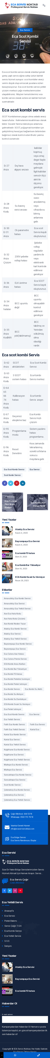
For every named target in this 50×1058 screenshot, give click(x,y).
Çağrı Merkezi (17, 882)
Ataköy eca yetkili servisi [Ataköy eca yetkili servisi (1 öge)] (15, 639)
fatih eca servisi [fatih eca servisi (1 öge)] (37, 724)
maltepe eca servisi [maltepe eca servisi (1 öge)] (13, 770)
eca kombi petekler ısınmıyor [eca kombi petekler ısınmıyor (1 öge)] (17, 679)
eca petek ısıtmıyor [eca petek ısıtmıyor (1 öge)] (12, 709)
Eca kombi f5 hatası (25, 553)
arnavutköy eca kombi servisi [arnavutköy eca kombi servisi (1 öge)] (17, 598)
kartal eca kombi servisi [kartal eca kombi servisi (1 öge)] (15, 734)
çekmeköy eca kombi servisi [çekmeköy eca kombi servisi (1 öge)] (17, 790)
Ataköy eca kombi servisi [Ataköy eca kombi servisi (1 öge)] (15, 629)
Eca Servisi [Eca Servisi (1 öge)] (34, 714)
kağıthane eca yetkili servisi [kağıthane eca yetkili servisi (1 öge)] (17, 760)
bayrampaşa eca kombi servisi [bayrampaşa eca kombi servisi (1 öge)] (18, 644)
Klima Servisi (30, 1052)
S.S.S (6, 941)
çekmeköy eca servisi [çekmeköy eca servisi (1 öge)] (14, 795)
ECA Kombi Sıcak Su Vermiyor (30, 577)
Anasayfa (9, 910)
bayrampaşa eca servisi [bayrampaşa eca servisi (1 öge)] (15, 649)
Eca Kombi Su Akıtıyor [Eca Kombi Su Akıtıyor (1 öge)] (13, 694)
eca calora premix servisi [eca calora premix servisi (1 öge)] (15, 659)
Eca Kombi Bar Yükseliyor (28, 565)
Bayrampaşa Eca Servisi (27, 541)
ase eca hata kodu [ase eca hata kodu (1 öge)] (12, 613)
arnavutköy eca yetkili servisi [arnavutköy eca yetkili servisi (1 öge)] (17, 608)
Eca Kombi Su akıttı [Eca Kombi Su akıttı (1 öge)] (33, 689)
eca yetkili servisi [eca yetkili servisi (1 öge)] (12, 719)
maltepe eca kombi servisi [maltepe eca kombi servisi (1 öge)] (16, 765)
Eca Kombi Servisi (13, 931)
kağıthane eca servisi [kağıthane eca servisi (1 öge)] (14, 754)
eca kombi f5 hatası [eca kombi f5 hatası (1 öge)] (13, 674)
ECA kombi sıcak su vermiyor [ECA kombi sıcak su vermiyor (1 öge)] (17, 704)
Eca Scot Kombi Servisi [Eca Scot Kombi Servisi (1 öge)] (14, 714)
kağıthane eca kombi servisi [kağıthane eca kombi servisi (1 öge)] (17, 749)
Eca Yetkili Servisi (12, 936)
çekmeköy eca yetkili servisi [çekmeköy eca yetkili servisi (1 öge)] (17, 800)
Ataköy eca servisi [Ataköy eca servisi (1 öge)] (12, 634)
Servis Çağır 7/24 (12, 926)
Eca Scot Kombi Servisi (14, 469)
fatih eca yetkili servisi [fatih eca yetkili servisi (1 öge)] (14, 729)
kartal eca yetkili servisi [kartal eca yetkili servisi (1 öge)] (15, 744)
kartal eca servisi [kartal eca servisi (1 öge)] (12, 739)
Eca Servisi (25, 30)
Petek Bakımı (10, 921)
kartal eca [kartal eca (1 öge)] (34, 729)
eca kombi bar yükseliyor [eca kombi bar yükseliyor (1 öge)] (15, 669)
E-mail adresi (7, 1014)
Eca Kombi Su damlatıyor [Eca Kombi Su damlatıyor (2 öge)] (15, 699)
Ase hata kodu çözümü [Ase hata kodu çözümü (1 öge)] (14, 619)
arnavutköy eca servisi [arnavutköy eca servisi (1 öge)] (14, 603)
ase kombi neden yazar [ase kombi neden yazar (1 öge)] (15, 624)
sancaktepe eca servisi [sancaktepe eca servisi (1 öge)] (14, 780)
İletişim (8, 946)
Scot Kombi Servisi (12, 475)
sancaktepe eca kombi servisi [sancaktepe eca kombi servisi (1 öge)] (17, 775)
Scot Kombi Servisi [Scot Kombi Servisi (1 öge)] (12, 785)
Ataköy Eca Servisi (24, 529)
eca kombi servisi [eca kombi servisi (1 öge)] (12, 689)
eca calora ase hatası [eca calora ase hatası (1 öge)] (14, 654)
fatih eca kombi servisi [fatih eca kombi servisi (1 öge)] (14, 724)
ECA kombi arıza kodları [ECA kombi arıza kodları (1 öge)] (14, 664)
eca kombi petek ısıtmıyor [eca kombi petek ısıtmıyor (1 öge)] (15, 684)
